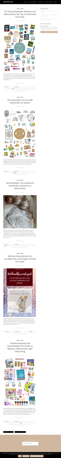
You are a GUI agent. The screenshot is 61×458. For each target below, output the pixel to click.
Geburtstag (24, 423)
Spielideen (28, 90)
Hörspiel (24, 333)
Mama (18, 174)
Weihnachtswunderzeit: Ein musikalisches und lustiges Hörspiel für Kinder (20, 259)
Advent (16, 88)
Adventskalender (21, 88)
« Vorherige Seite (7, 432)
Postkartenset (28, 246)
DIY (25, 88)
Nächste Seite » (22, 432)
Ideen (14, 424)
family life (28, 171)
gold (19, 246)
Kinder (28, 333)
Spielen (24, 90)
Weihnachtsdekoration (16, 91)
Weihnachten (33, 90)
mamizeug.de (8, 2)
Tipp (26, 424)
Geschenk (28, 88)
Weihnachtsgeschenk (24, 91)
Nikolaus (21, 90)
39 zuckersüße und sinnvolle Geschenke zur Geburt (20, 101)
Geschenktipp (6, 90)
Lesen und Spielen (7, 88)
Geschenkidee (32, 88)
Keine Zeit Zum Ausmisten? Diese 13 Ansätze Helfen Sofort (49, 11)
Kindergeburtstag (18, 424)
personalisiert (22, 246)
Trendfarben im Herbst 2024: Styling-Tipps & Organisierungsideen (49, 15)
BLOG (20, 87)
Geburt (25, 172)
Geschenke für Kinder (26, 87)
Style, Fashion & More (31, 244)
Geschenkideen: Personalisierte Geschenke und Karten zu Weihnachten (20, 185)
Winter (24, 334)
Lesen (18, 90)
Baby (17, 172)
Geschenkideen (33, 87)
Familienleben (21, 172)
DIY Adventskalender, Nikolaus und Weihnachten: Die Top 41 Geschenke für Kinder (20, 14)
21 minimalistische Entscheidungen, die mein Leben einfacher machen (49, 19)
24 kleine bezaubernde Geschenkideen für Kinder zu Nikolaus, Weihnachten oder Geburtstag (20, 347)
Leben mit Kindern (13, 90)
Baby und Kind (21, 171)
